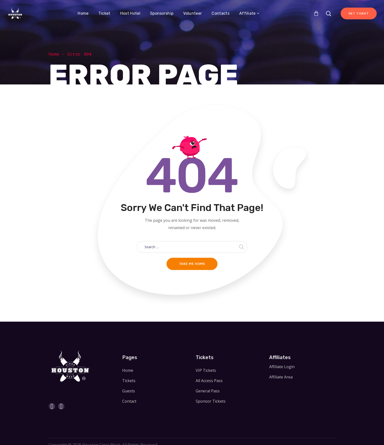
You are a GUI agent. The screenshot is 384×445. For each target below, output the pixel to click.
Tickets (128, 380)
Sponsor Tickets (211, 401)
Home (54, 54)
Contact (129, 401)
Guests (128, 391)
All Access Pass (209, 380)
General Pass (208, 391)
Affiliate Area (281, 377)
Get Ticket (358, 13)
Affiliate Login (282, 366)
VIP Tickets (206, 370)
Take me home (192, 264)
